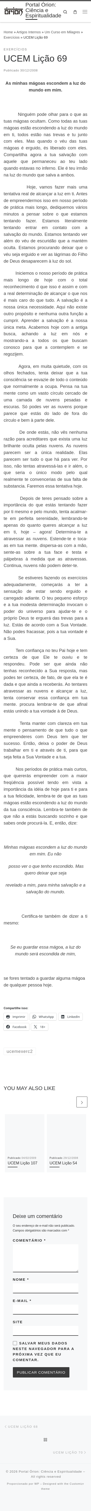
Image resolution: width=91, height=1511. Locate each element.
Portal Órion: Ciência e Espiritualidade (50, 1471)
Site (18, 1322)
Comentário (29, 1240)
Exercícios (12, 37)
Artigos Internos (29, 32)
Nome (21, 1279)
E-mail (22, 1301)
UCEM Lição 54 (63, 1163)
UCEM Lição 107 (22, 1163)
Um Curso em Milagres (62, 32)
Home (8, 32)
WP (36, 1483)
